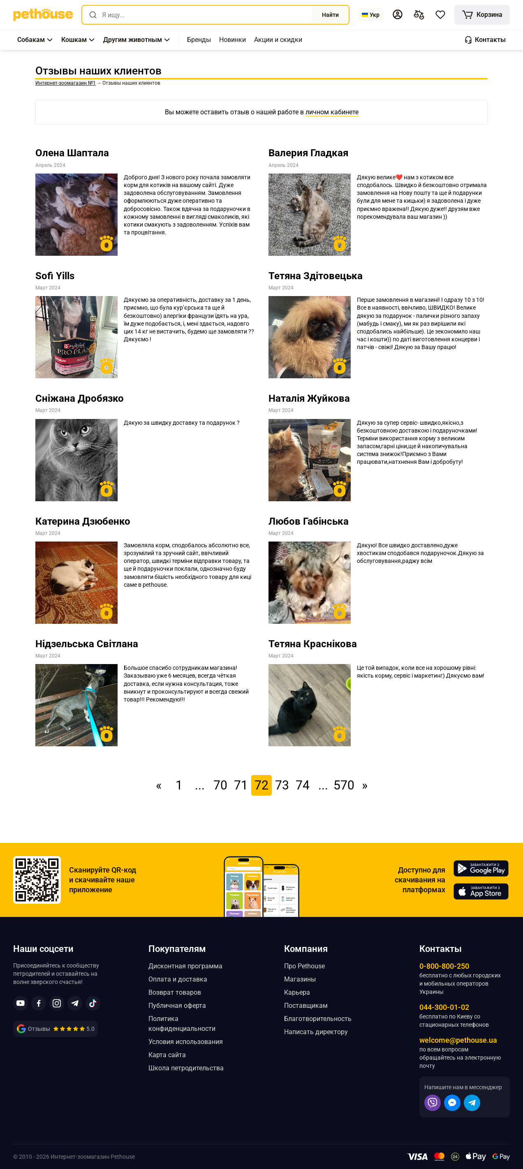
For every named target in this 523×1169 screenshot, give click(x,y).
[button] (397, 14)
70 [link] (220, 785)
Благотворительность (318, 1019)
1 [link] (179, 785)
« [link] (159, 785)
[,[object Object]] (199, 40)
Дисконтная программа (185, 966)
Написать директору (316, 1032)
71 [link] (241, 785)
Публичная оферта (177, 1005)
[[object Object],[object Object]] (419, 15)
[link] (43, 14)
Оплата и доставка (177, 979)
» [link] (365, 785)
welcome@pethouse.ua (458, 1040)
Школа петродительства (186, 1068)
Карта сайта (167, 1055)
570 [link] (343, 785)
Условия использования (185, 1042)
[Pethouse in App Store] (481, 891)
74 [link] (303, 785)
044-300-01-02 (444, 1007)
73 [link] (282, 785)
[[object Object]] (482, 15)
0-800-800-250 (444, 966)
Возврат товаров (174, 992)
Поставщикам (306, 1005)
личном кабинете (332, 112)
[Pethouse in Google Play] (481, 868)
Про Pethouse (304, 966)
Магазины (300, 979)
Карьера (297, 992)
